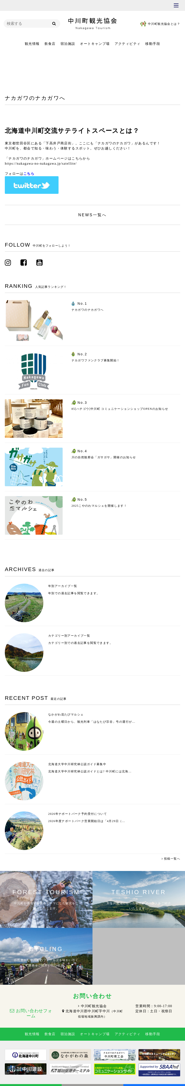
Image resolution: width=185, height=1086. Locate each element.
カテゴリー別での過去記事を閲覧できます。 (80, 643)
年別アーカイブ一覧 (62, 586)
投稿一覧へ (172, 858)
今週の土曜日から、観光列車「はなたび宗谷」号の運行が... (91, 721)
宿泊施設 (67, 44)
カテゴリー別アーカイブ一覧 (69, 635)
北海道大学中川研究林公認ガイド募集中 (77, 764)
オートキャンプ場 (95, 44)
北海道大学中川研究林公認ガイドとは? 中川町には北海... (90, 771)
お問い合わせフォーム (34, 1013)
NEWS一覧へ (92, 215)
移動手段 (152, 44)
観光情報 (32, 44)
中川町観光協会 (94, 1006)
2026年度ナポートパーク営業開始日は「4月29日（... (86, 821)
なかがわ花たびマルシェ (66, 714)
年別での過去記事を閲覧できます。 (74, 593)
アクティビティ (128, 44)
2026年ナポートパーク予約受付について (77, 814)
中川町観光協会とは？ (164, 24)
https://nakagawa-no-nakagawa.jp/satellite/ (41, 163)
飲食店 (50, 44)
